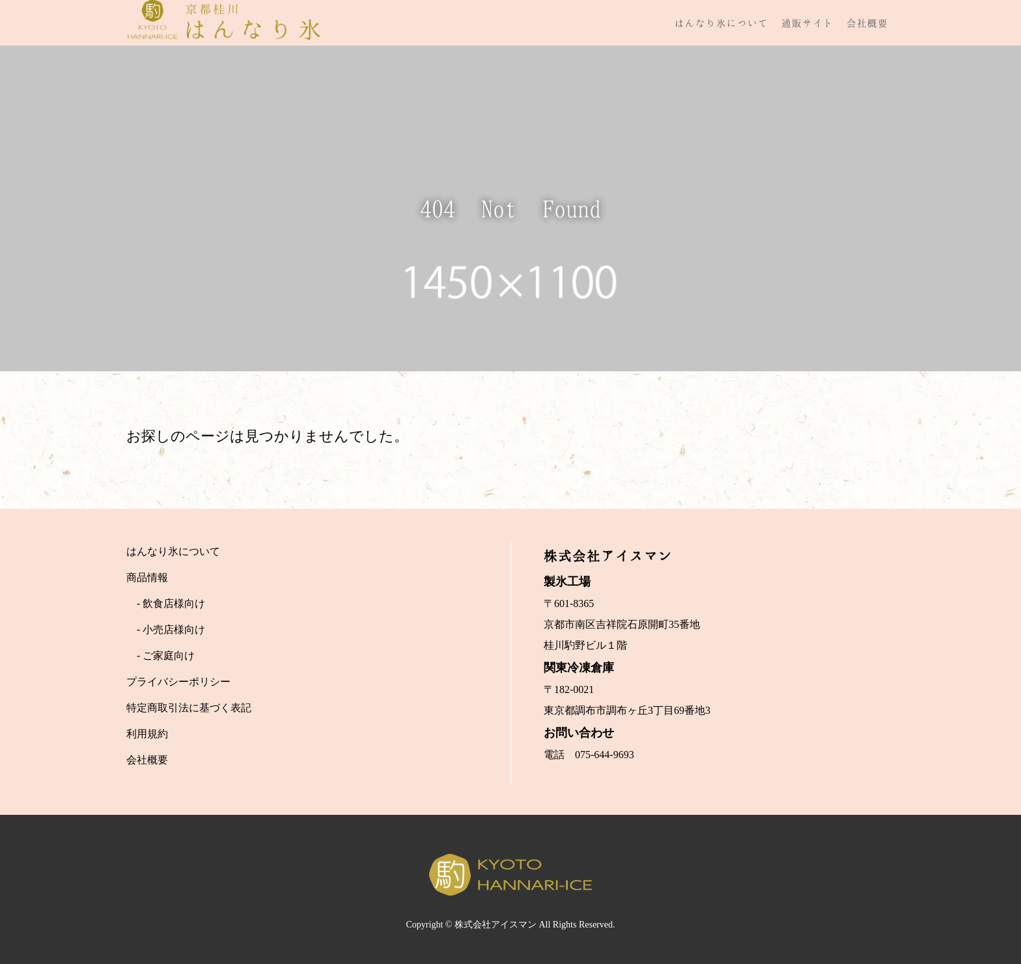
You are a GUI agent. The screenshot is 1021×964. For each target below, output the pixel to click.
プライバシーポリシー (178, 681)
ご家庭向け (169, 655)
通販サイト (807, 23)
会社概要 (867, 23)
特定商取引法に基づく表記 (188, 707)
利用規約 (147, 733)
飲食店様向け (174, 603)
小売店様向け (174, 629)
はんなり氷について (721, 23)
